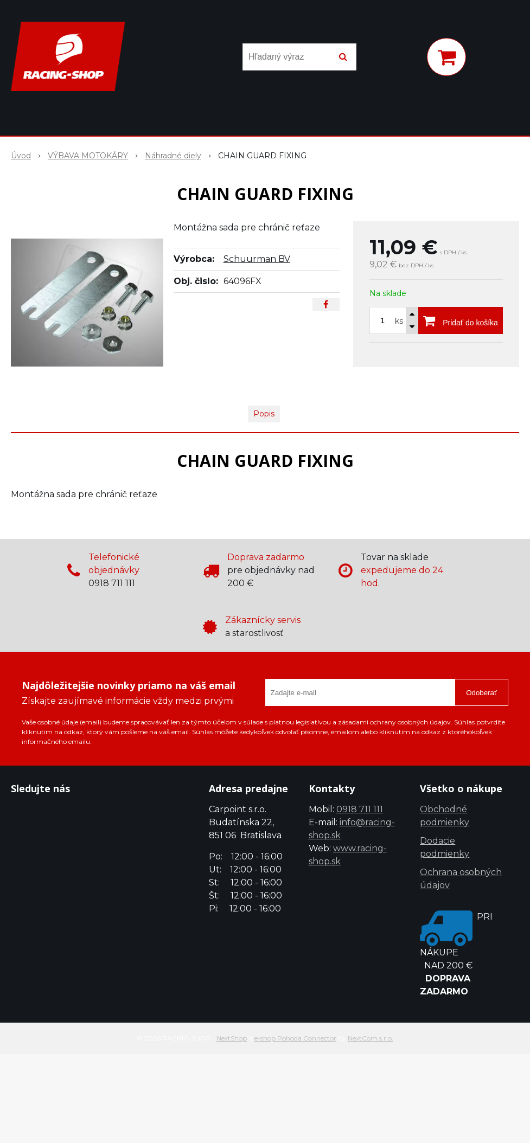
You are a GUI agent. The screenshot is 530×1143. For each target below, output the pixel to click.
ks (399, 321)
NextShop (231, 1038)
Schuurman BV (257, 259)
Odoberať (481, 693)
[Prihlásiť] (404, 59)
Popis (263, 414)
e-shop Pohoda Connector (295, 1038)
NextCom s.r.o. (370, 1038)
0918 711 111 (359, 809)
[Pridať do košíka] (460, 320)
